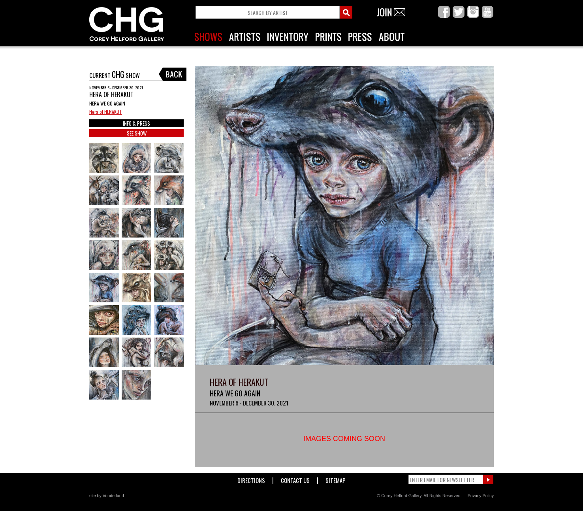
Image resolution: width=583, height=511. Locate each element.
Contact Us (295, 478)
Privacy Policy (481, 495)
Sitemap (335, 478)
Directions (251, 478)
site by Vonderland (106, 495)
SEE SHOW (137, 133)
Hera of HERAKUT (105, 111)
